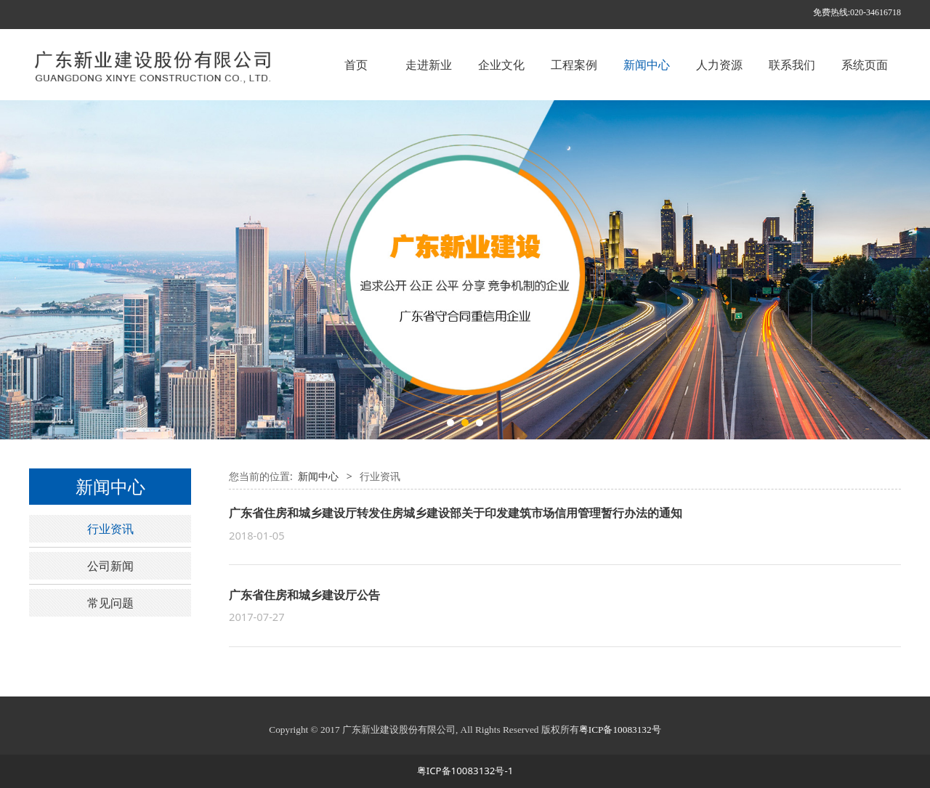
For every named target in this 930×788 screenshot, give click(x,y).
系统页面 (864, 65)
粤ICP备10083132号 (620, 729)
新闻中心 (646, 65)
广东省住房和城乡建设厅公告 (304, 595)
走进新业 (428, 65)
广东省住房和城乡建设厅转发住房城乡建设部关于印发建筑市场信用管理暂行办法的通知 (455, 513)
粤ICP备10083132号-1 (465, 770)
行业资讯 (110, 529)
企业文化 (501, 65)
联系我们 (792, 65)
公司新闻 (110, 566)
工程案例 (574, 65)
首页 (356, 65)
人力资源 (719, 65)
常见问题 (110, 603)
